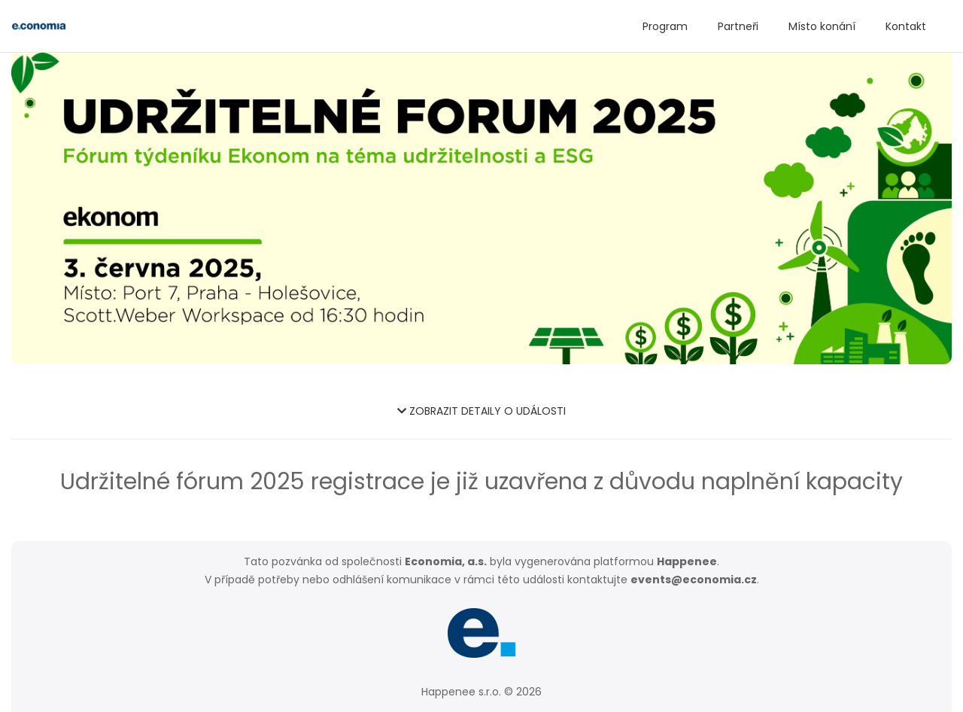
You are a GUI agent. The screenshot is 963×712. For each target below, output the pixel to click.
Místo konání (821, 26)
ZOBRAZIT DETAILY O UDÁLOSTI (481, 410)
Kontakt (906, 26)
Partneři (738, 26)
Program (665, 26)
